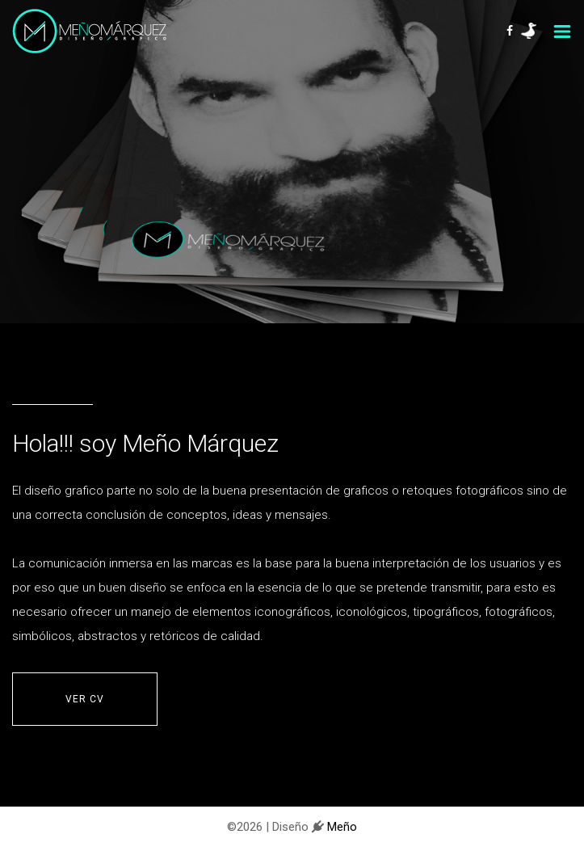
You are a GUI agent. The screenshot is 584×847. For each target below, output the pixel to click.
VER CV (84, 699)
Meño (340, 827)
